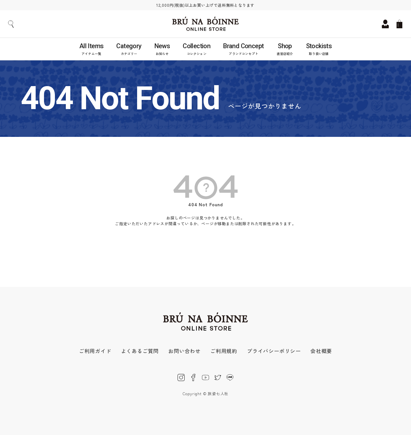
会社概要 (321, 351)
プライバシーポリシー (274, 351)
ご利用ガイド (95, 351)
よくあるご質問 (140, 351)
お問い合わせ (184, 351)
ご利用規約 (223, 351)
